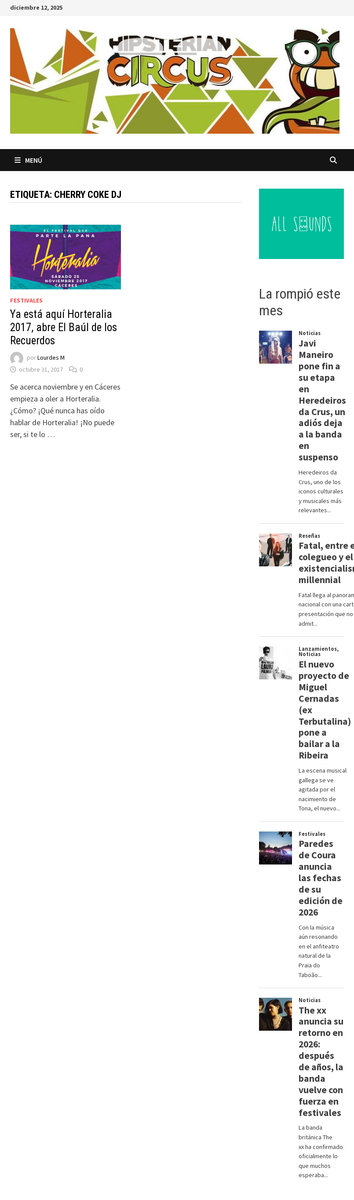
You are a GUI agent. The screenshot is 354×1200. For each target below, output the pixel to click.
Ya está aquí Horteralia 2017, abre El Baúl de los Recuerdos (63, 327)
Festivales (26, 300)
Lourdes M (51, 357)
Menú (28, 160)
